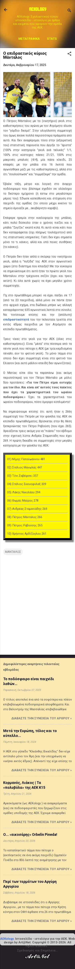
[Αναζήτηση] (69, 11)
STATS (52, 39)
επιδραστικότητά (16, 319)
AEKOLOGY (37, 9)
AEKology (7, 939)
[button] (69, 54)
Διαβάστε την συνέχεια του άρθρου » (41, 718)
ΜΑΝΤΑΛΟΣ (13, 552)
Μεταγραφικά (29, 39)
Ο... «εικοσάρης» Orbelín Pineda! (30, 834)
